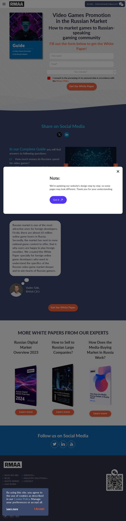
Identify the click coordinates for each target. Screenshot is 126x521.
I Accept (39, 509)
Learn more (12, 509)
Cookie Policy (22, 499)
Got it (56, 200)
